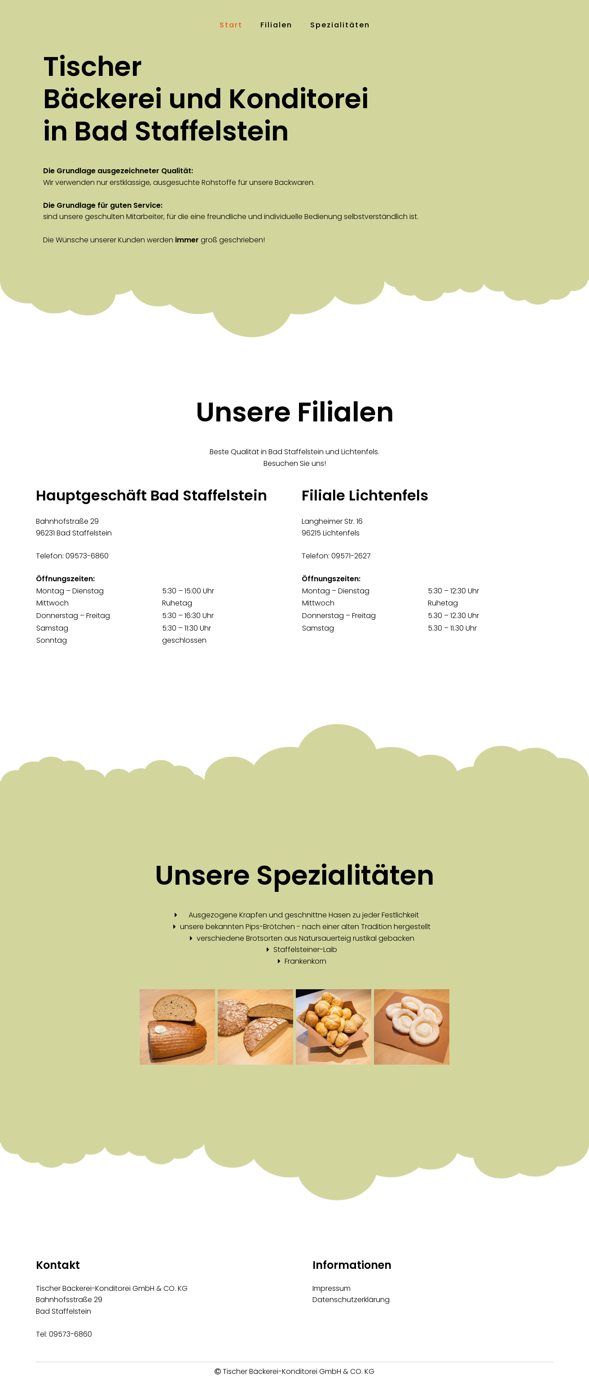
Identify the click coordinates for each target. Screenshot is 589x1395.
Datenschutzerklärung (351, 1299)
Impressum (331, 1288)
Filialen (276, 25)
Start (231, 25)
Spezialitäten (340, 25)
